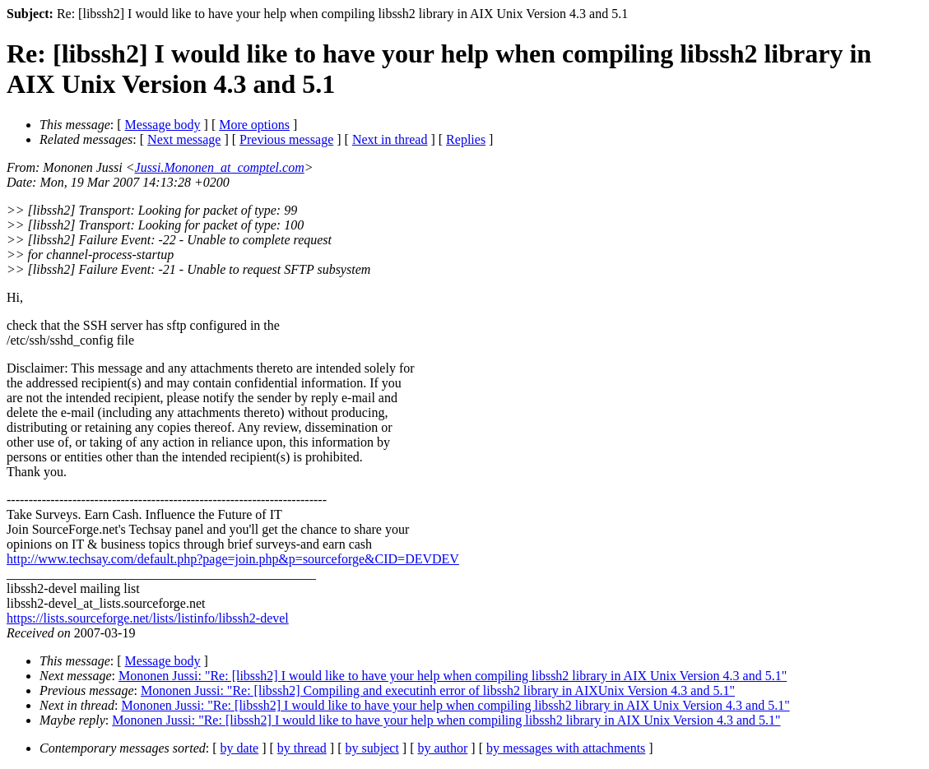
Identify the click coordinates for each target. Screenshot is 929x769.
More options (254, 125)
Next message (184, 139)
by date (240, 748)
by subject (372, 748)
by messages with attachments (565, 748)
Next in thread (390, 139)
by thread (302, 748)
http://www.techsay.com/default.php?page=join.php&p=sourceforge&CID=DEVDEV (233, 559)
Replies (465, 139)
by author (442, 748)
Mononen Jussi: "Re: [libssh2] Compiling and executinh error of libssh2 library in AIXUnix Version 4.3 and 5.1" (438, 690)
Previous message (286, 139)
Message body (163, 125)
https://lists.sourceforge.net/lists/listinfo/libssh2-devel (148, 618)
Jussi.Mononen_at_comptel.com (219, 167)
